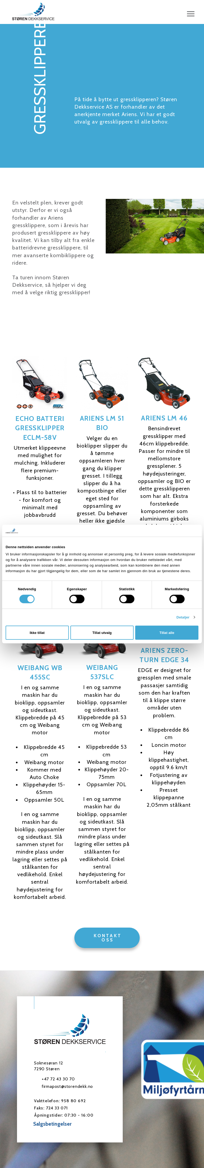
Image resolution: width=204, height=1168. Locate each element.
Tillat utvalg (102, 632)
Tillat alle (166, 632)
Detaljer (182, 617)
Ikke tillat (37, 632)
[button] (190, 13)
